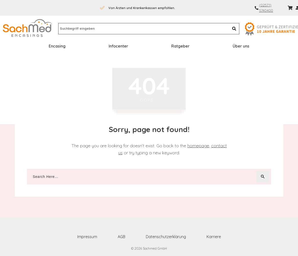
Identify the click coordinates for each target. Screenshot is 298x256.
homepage (198, 145)
